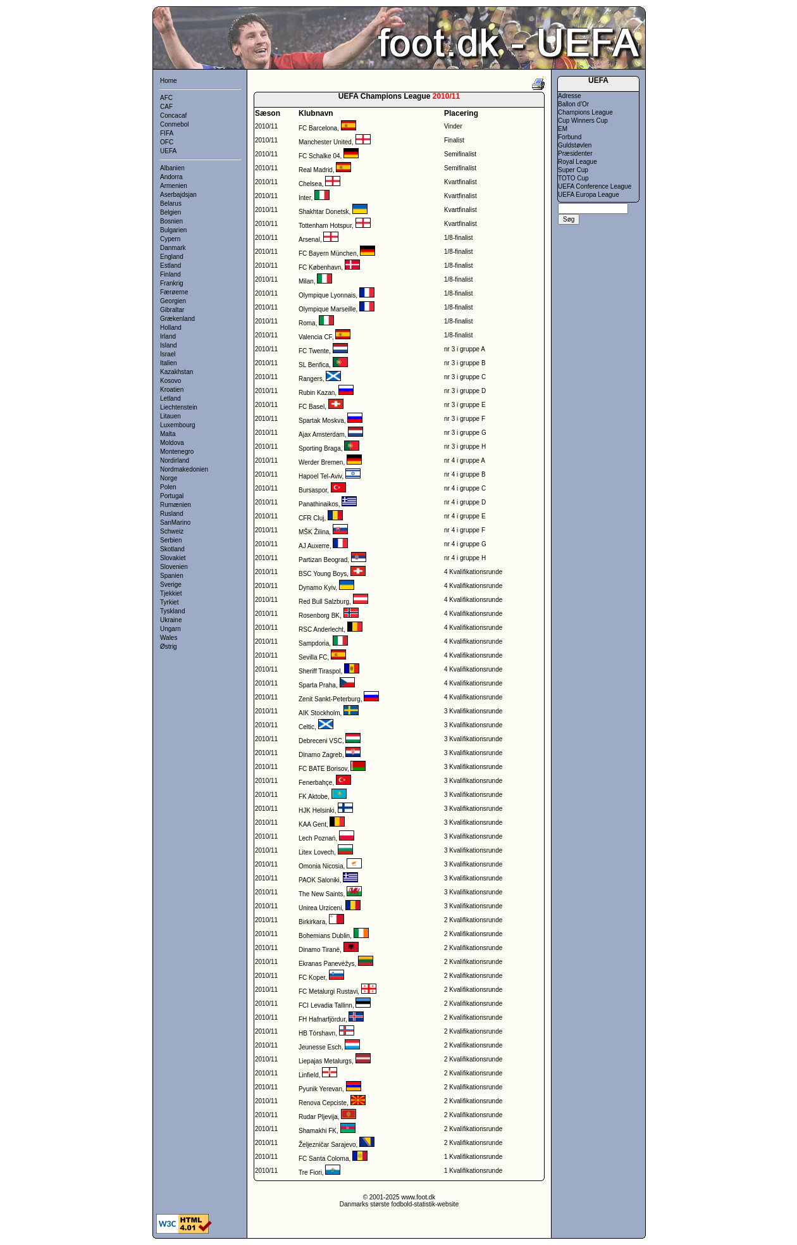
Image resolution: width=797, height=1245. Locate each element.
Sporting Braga (320, 448)
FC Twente (314, 350)
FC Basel (311, 406)
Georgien (173, 300)
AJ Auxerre (314, 545)
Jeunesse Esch (320, 1047)
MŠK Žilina (314, 532)
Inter (305, 197)
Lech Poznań (317, 838)
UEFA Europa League (588, 194)
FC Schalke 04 (319, 156)
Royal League (577, 161)
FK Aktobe (313, 796)
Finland (170, 274)
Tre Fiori (310, 1172)
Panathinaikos (318, 504)
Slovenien (174, 566)
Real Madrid (316, 169)
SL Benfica (314, 364)
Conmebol (174, 124)
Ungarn (170, 628)
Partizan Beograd (323, 559)
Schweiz (171, 531)
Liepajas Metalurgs (325, 1061)
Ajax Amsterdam (322, 434)
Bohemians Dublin (324, 935)
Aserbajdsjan (178, 194)
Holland (171, 327)
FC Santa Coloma (324, 1158)
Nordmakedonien (184, 469)
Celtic (306, 726)
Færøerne (174, 292)
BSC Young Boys (323, 573)
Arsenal (309, 239)
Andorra (171, 176)
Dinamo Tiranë (319, 949)
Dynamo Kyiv (317, 587)
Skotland (172, 549)
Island (168, 345)
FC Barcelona (318, 128)
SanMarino (175, 522)
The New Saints (321, 894)
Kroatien (171, 389)
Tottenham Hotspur (325, 225)
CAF (166, 106)
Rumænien (175, 504)
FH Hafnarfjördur (322, 1019)
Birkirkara (312, 921)
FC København (320, 267)
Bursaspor (313, 490)
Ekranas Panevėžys (326, 963)
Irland (168, 336)
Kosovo (170, 380)
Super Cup (573, 169)
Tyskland (172, 611)
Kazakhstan (176, 371)
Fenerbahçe (315, 782)
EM (562, 128)
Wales (168, 637)
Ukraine (171, 619)
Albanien (172, 168)
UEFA (168, 150)
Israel (167, 354)
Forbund (569, 137)
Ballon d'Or (573, 104)
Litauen (170, 416)
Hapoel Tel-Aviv (320, 476)
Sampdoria (314, 643)
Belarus (171, 203)
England (171, 256)
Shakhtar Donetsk (324, 211)
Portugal (171, 495)
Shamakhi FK (318, 1130)
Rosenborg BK (319, 615)
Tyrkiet (169, 602)
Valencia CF (315, 337)
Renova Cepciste (323, 1102)
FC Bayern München (328, 253)
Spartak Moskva (321, 420)
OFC (166, 142)
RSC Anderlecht (321, 629)
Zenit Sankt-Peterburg (330, 699)
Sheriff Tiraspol (320, 671)
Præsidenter (575, 153)
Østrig (168, 646)
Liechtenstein (178, 407)
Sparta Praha (317, 685)
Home (168, 80)
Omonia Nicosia (321, 866)
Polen (168, 487)
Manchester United (325, 142)
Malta (167, 433)
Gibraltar (172, 309)
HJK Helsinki (317, 810)
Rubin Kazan (317, 392)
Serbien (171, 540)
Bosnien (171, 221)
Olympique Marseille (327, 309)
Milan (306, 281)
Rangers (311, 378)
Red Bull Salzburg (324, 601)
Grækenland (177, 318)
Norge (168, 478)
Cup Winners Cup (583, 120)
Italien (168, 363)
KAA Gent (312, 824)
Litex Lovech (316, 852)
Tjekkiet (171, 593)
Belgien (170, 212)
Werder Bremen (321, 462)
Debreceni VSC (320, 740)
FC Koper (312, 977)
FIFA (166, 133)
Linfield (309, 1075)
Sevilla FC (313, 657)
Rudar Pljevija (318, 1116)
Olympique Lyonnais (327, 295)
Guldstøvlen (574, 145)
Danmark (173, 247)
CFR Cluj (311, 518)
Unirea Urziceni (320, 907)
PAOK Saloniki (319, 880)
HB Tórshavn (317, 1033)
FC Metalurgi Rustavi (328, 991)
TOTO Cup (573, 178)
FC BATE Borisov (323, 768)
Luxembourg (177, 425)
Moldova (172, 442)
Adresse (569, 95)
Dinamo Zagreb (320, 754)
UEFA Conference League (594, 186)
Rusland (171, 513)
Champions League (585, 112)
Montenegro (177, 451)
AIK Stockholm (319, 713)
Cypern (170, 238)
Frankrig (171, 283)
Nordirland (174, 460)
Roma (307, 323)
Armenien (173, 185)
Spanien (171, 575)
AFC (166, 97)
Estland (170, 265)
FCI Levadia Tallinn (325, 1005)
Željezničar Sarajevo (327, 1144)
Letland (170, 398)
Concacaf (173, 115)
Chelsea (310, 183)
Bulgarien (173, 230)
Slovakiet (173, 557)
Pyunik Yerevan (320, 1088)
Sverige (171, 584)
